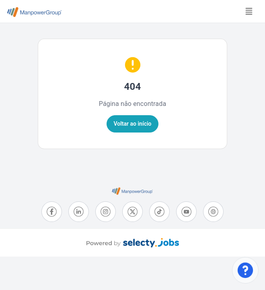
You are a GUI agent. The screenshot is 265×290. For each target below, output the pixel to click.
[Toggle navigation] (249, 11)
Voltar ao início (132, 123)
